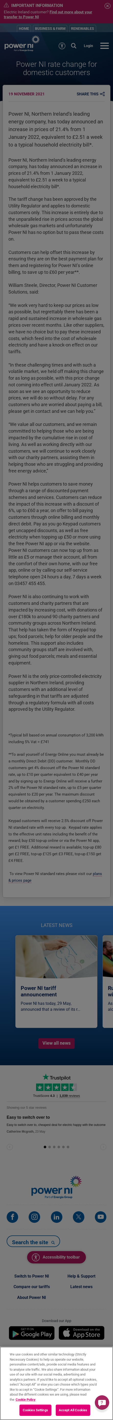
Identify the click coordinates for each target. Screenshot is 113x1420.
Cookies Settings (35, 1410)
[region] (56, 1383)
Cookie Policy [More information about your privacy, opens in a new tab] (26, 1399)
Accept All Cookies (73, 1410)
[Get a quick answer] (102, 1402)
